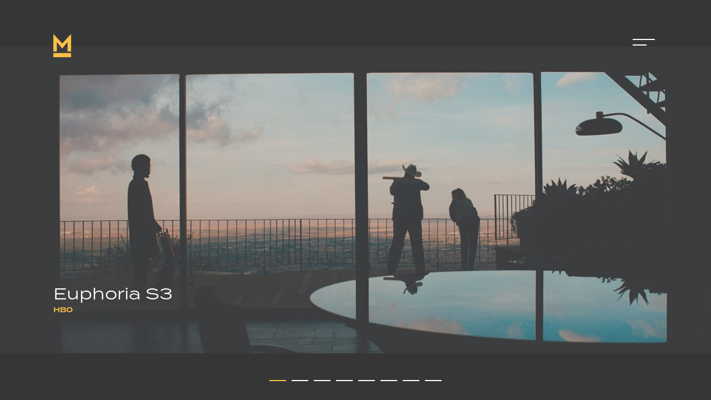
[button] (277, 380)
